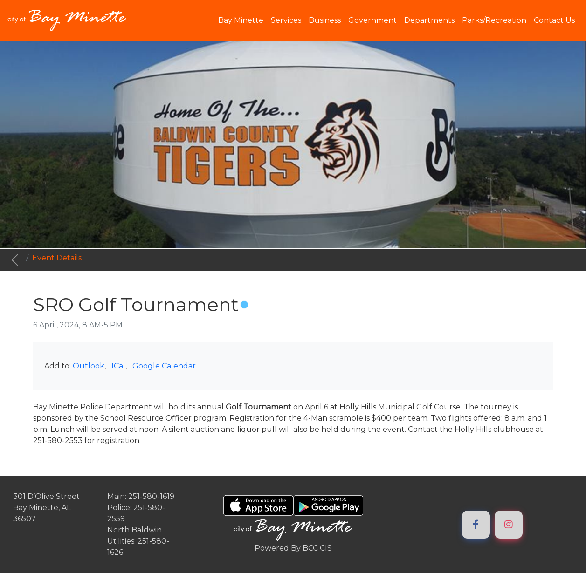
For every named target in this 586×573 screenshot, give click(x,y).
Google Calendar (164, 366)
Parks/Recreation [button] (494, 20)
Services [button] (286, 20)
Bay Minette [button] (240, 20)
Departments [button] (429, 20)
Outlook (88, 366)
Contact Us (554, 20)
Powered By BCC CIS (293, 548)
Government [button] (372, 20)
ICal (118, 366)
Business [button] (325, 20)
